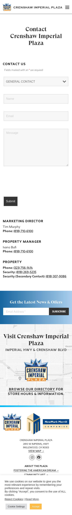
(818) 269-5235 (26, 272)
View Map (34, 451)
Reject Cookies (14, 499)
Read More (32, 499)
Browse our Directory (32, 389)
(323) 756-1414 (23, 268)
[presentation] (32, 181)
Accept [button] (35, 506)
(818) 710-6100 (23, 231)
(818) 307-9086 (56, 276)
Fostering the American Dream (35, 471)
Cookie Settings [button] (16, 506)
